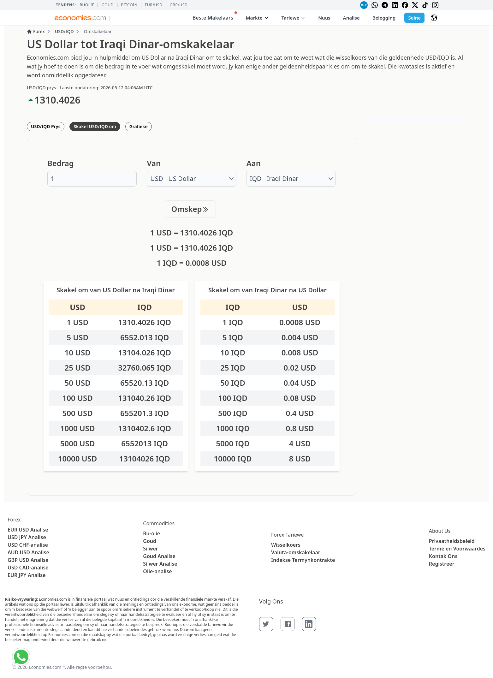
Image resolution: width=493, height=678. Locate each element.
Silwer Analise (160, 563)
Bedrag (60, 163)
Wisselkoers (285, 544)
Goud (108, 5)
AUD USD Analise (28, 552)
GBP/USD (179, 5)
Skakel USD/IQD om (95, 126)
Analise (351, 18)
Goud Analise (159, 556)
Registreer (441, 563)
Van (154, 163)
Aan (253, 163)
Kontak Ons (443, 556)
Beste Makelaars (215, 16)
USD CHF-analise (28, 544)
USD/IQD (64, 31)
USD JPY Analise (27, 537)
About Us (440, 530)
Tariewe (294, 18)
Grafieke (138, 126)
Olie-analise (157, 571)
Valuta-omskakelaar (295, 552)
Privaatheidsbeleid (452, 541)
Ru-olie (151, 533)
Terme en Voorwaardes (457, 548)
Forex (36, 31)
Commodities (159, 523)
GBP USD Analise (28, 559)
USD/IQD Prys (45, 126)
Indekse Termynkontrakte (303, 559)
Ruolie (87, 5)
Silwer (150, 548)
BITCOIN (129, 5)
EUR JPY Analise (27, 575)
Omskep (190, 209)
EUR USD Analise (28, 529)
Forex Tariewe (287, 534)
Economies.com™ (47, 667)
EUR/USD (154, 5)
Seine (414, 18)
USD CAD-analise (28, 567)
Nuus (324, 18)
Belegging (384, 18)
